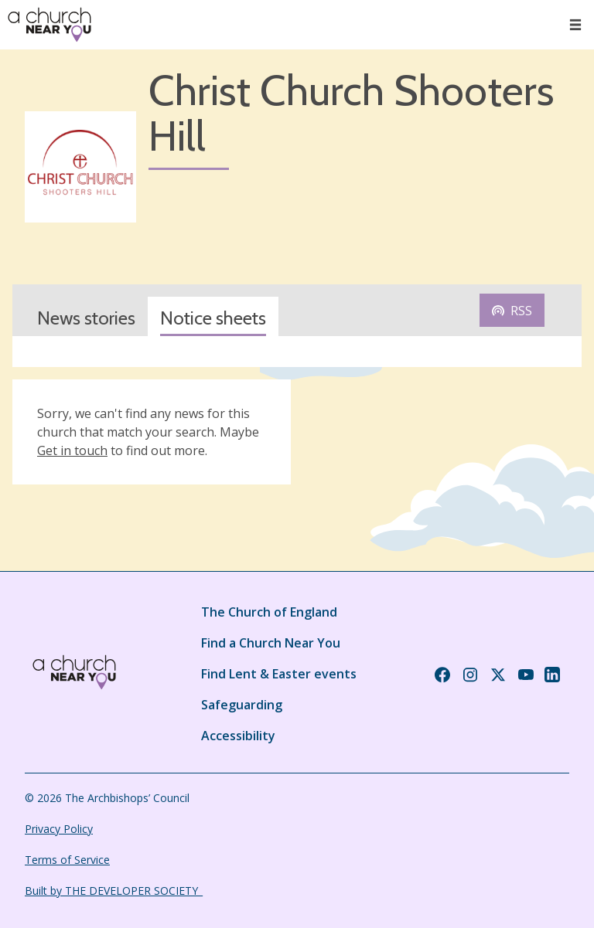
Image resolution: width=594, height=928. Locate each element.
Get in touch (72, 450)
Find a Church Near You (270, 642)
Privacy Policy (59, 828)
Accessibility (238, 735)
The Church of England (269, 611)
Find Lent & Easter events (279, 673)
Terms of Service (67, 859)
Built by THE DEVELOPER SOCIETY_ (114, 890)
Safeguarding (241, 704)
